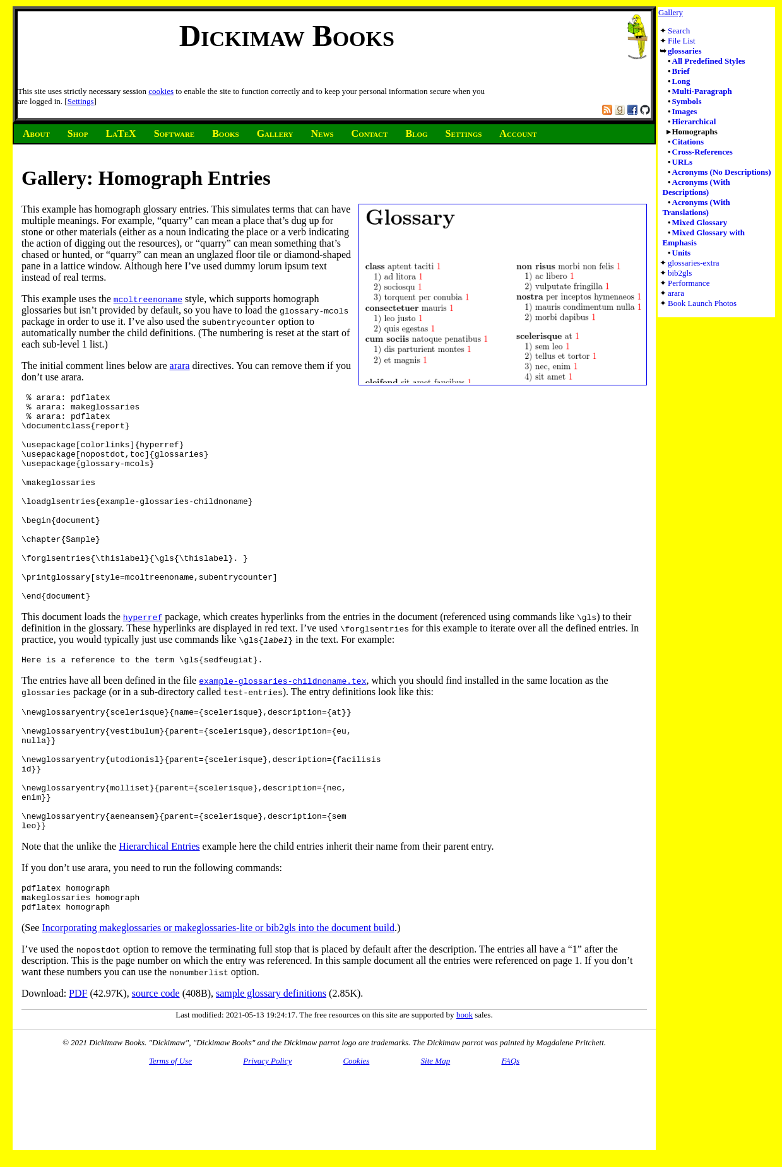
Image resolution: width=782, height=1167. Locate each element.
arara (676, 293)
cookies (161, 91)
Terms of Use (170, 1134)
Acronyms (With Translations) (696, 207)
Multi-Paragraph (702, 91)
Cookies (356, 1134)
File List (682, 40)
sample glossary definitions (271, 1067)
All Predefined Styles (708, 61)
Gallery (670, 12)
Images (684, 111)
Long (681, 81)
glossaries (684, 51)
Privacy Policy (267, 1134)
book (464, 1088)
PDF (78, 1067)
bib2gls (680, 273)
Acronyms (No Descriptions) (721, 172)
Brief (681, 71)
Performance (688, 283)
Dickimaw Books (286, 35)
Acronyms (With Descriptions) (696, 187)
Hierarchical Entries (159, 914)
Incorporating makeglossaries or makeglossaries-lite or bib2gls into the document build (218, 1001)
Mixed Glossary (700, 222)
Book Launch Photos (702, 303)
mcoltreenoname (148, 299)
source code (156, 1067)
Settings (81, 101)
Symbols (687, 101)
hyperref (142, 658)
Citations (688, 141)
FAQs (510, 1134)
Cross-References (702, 151)
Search (679, 30)
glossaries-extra (694, 262)
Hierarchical (694, 121)
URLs (682, 162)
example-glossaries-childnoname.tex (282, 724)
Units (681, 252)
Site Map (436, 1134)
